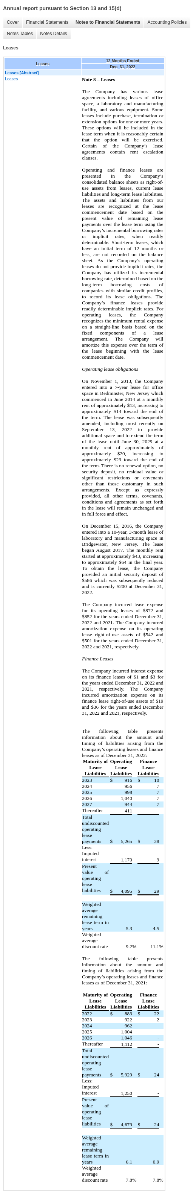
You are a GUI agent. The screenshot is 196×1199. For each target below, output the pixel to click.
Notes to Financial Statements (108, 22)
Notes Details (53, 33)
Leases (11, 79)
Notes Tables (20, 33)
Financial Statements (47, 22)
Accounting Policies (167, 22)
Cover (13, 22)
